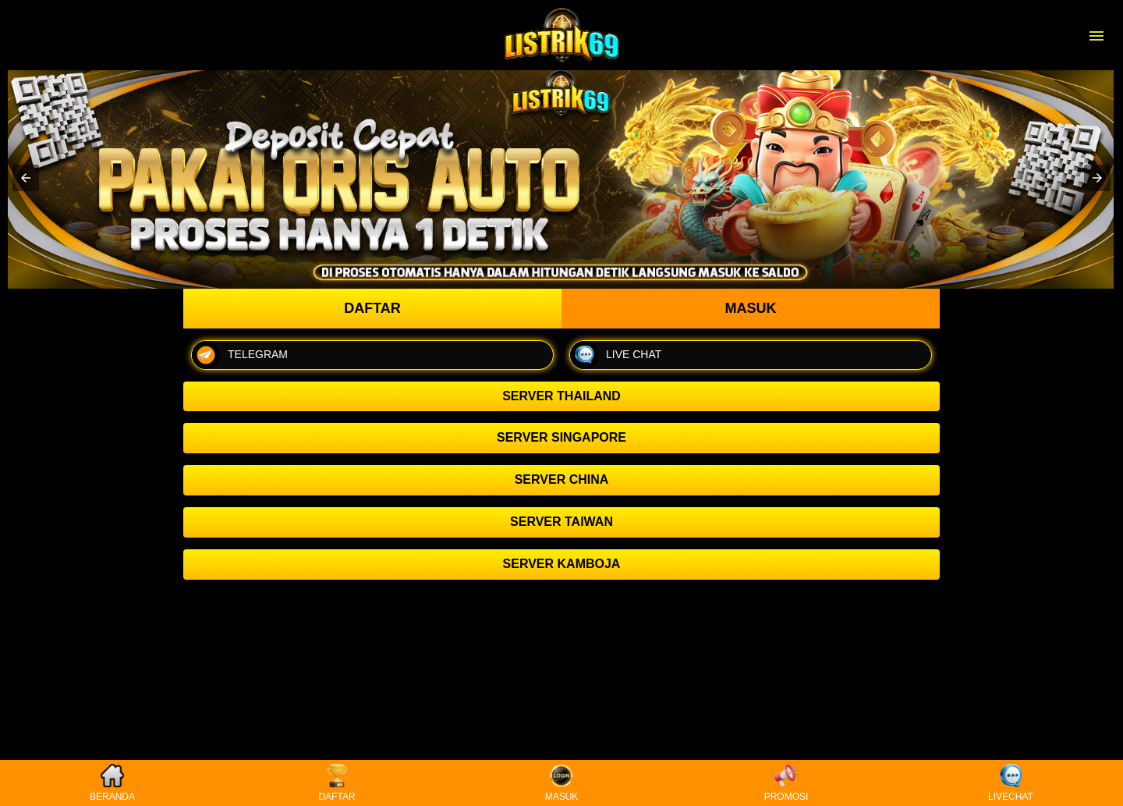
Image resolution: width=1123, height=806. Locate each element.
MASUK (562, 783)
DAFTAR (336, 783)
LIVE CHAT (615, 355)
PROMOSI (786, 783)
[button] (25, 178)
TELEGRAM (240, 355)
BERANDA (112, 783)
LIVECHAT (1010, 783)
